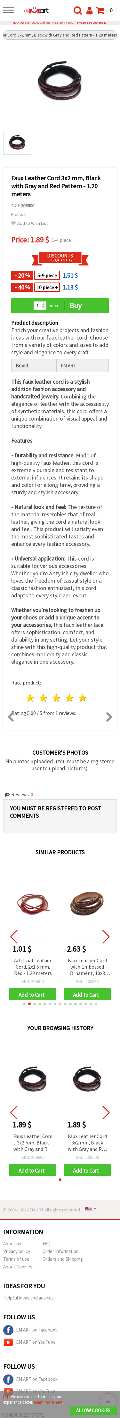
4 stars (69, 697)
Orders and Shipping (63, 1259)
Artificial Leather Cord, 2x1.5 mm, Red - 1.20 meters (33, 966)
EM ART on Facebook (30, 1330)
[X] (5, 1396)
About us (12, 1244)
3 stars (56, 697)
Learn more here (48, 1402)
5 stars (82, 697)
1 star (30, 697)
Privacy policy (16, 1251)
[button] (24, 1004)
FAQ (47, 1244)
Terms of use (16, 1259)
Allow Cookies (93, 1410)
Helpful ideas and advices (28, 1298)
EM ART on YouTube (29, 1342)
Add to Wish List (29, 223)
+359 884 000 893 (91, 22)
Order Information (61, 1251)
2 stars (43, 697)
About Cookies (17, 1267)
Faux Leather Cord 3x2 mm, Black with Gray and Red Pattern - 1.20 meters (32, 1143)
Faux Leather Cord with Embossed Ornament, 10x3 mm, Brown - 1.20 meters (87, 967)
